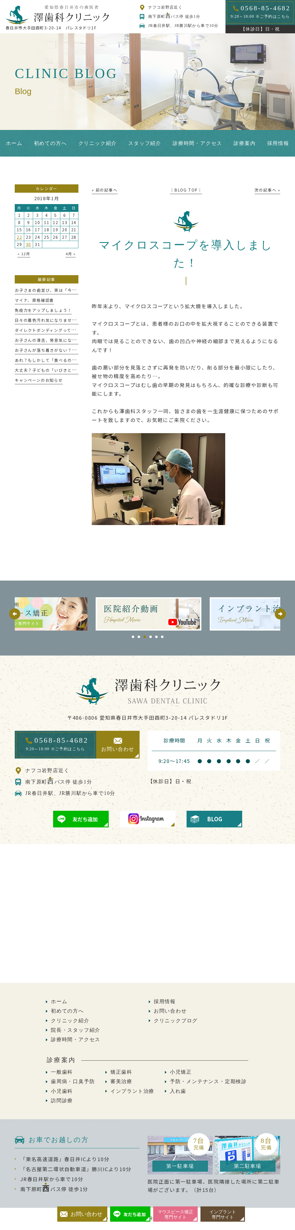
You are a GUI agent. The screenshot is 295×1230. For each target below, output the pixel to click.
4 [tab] (150, 637)
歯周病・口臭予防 (73, 1081)
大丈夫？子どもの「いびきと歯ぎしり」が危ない (63, 370)
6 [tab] (162, 637)
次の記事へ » (267, 190)
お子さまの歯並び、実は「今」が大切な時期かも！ (65, 290)
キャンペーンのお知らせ (39, 380)
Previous (14, 613)
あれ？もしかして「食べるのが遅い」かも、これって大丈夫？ (76, 360)
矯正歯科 (121, 1072)
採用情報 (165, 1001)
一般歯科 (62, 1072)
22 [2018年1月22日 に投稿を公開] (19, 237)
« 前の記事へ (105, 190)
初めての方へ (67, 1011)
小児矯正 (181, 1072)
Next (280, 613)
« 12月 (24, 253)
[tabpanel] (147, 614)
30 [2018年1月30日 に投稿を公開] (28, 244)
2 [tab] (139, 637)
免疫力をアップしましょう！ (43, 310)
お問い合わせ (170, 1011)
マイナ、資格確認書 (34, 300)
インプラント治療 (132, 1091)
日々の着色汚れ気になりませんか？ (50, 320)
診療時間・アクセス (75, 1039)
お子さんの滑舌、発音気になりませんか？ (56, 340)
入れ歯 (178, 1091)
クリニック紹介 (70, 1020)
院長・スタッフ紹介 (75, 1030)
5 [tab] (156, 637)
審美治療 (121, 1081)
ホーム (59, 1001)
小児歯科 (62, 1091)
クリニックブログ (176, 1020)
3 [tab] (144, 637)
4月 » (71, 253)
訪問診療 (62, 1100)
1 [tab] (133, 637)
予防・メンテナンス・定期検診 (208, 1081)
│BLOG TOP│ (186, 190)
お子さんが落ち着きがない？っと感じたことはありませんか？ (76, 350)
